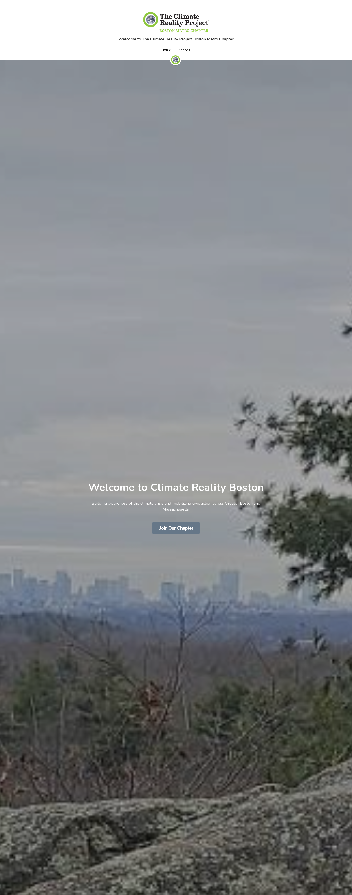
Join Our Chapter (176, 528)
